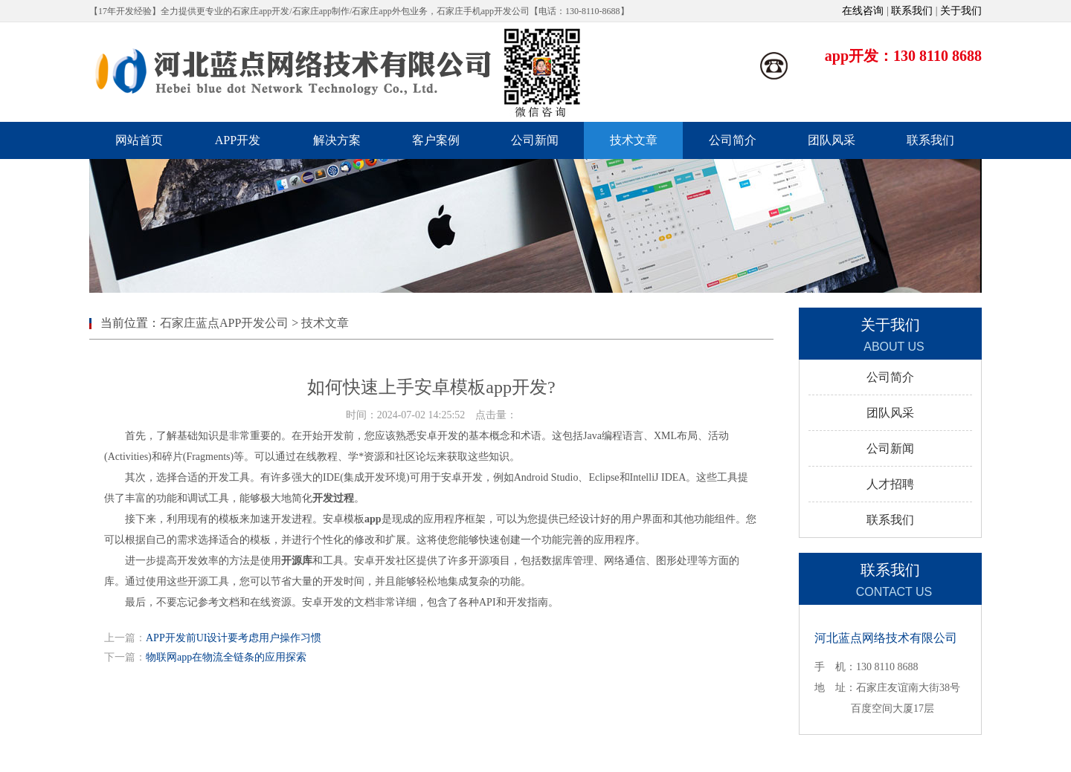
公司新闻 (890, 448)
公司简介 (890, 377)
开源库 (296, 560)
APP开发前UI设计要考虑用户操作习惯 (233, 637)
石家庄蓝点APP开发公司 (224, 323)
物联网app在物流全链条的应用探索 (226, 657)
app (373, 519)
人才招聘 (890, 484)
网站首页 (139, 140)
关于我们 (961, 10)
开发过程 (333, 498)
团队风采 (890, 412)
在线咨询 (863, 10)
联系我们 (912, 10)
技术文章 (325, 323)
